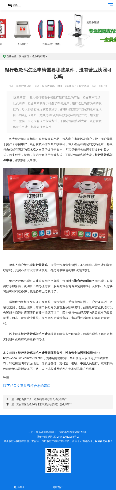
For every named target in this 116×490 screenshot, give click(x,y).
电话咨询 (19, 485)
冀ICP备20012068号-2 (66, 436)
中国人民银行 (89, 363)
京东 (104, 363)
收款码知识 (38, 56)
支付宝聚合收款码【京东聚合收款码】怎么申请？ (44, 404)
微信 (53, 363)
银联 (74, 363)
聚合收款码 (10, 441)
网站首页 (24, 56)
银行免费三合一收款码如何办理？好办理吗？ (41, 399)
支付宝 (63, 363)
